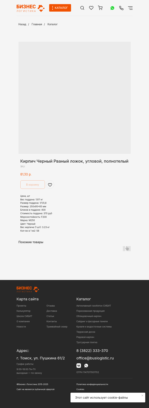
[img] (82, 8)
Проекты (21, 305)
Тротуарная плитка (86, 342)
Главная (37, 24)
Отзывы (51, 305)
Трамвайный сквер (57, 326)
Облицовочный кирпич (89, 316)
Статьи (50, 316)
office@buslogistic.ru (95, 358)
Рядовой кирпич (85, 337)
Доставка (52, 311)
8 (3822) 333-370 (92, 350)
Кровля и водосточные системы (94, 326)
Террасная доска (85, 331)
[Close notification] (142, 395)
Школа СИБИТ (24, 316)
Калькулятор (24, 311)
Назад (22, 24)
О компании (23, 321)
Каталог (52, 24)
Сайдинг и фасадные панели (92, 321)
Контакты (52, 321)
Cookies (80, 389)
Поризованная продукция (90, 311)
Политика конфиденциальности (92, 384)
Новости (21, 326)
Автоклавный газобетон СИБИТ (93, 305)
